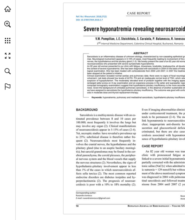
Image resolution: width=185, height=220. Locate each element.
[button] (7, 24)
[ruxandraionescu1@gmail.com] (96, 198)
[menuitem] (7, 32)
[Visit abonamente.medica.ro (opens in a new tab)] (7, 8)
